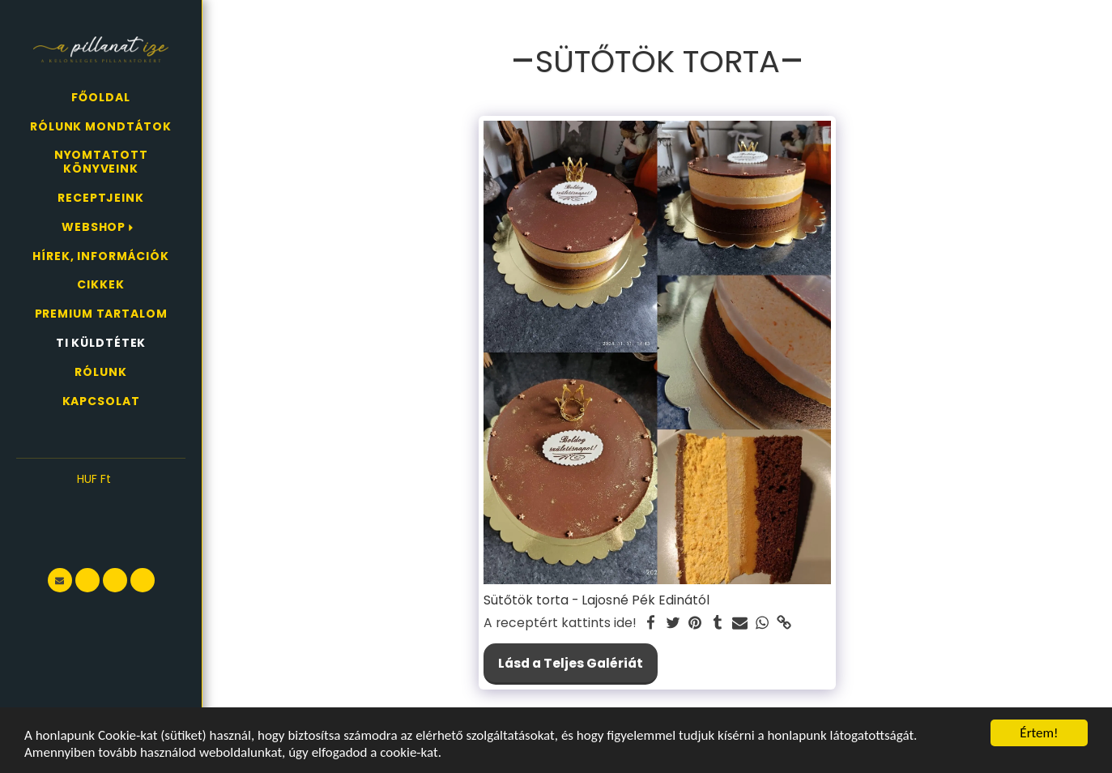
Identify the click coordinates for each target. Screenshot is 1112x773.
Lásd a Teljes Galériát (570, 663)
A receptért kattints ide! (560, 623)
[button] (101, 504)
